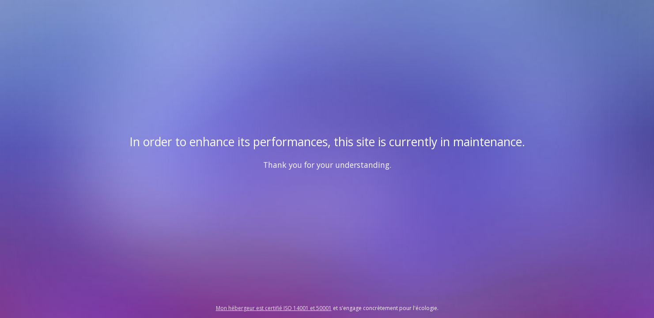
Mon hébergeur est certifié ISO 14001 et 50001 (274, 308)
